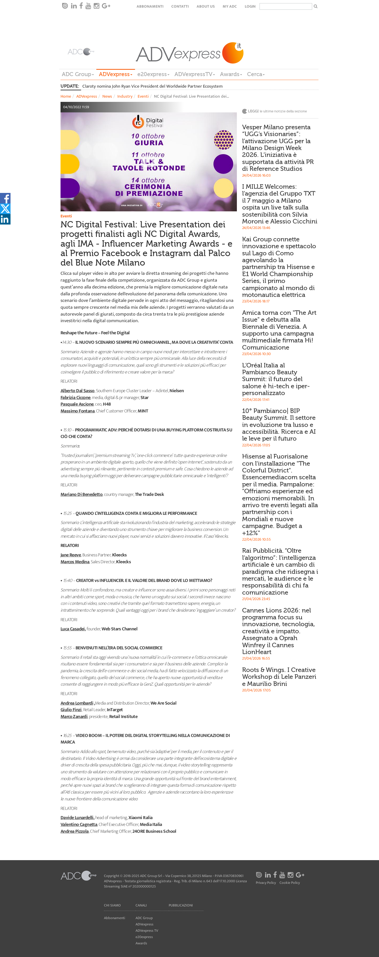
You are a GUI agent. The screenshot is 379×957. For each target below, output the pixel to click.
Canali (141, 905)
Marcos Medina (75, 562)
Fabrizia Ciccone (75, 398)
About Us (206, 6)
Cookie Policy (290, 882)
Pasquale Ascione (77, 404)
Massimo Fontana (77, 411)
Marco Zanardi (74, 717)
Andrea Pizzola (75, 831)
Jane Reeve (71, 555)
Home (66, 96)
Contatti (180, 6)
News (107, 96)
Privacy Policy (266, 882)
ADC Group (78, 74)
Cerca (256, 74)
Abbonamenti (150, 6)
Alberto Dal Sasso (77, 391)
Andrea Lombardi (77, 703)
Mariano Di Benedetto (81, 495)
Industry (124, 96)
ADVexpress (115, 74)
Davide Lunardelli (77, 818)
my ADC (230, 6)
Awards (231, 74)
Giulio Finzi (71, 710)
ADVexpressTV (194, 74)
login (250, 6)
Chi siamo (112, 905)
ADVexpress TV (147, 931)
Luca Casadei (73, 629)
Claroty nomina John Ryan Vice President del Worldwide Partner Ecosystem (152, 86)
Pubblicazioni (181, 905)
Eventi (143, 96)
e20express (153, 74)
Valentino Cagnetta (79, 825)
